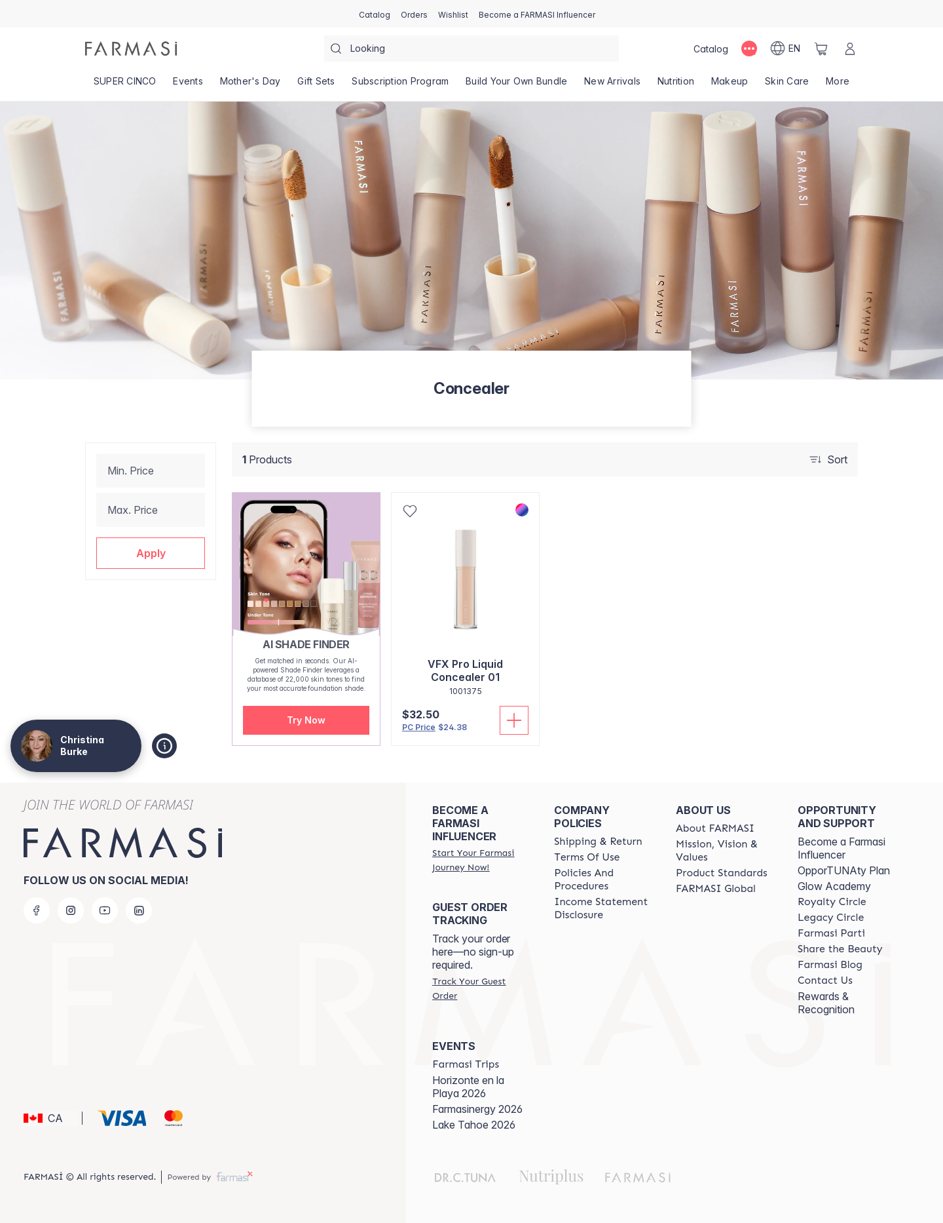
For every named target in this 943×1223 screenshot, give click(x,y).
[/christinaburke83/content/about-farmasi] (715, 828)
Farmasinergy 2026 (477, 1109)
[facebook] (37, 910)
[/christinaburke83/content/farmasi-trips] (465, 1064)
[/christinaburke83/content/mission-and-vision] (725, 851)
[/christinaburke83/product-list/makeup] (729, 85)
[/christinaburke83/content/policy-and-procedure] (603, 879)
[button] (150, 553)
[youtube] (105, 910)
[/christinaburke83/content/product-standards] (721, 873)
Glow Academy (834, 886)
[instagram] (71, 910)
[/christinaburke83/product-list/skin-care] (786, 85)
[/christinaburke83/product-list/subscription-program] (401, 85)
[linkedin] (139, 910)
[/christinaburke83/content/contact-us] (825, 980)
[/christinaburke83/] (131, 48)
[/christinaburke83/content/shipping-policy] (598, 841)
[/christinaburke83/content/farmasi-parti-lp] (831, 933)
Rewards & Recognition (826, 1003)
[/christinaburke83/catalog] (375, 14)
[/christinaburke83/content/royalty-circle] (832, 901)
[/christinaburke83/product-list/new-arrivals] (612, 85)
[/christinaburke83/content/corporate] (716, 888)
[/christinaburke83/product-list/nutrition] (676, 85)
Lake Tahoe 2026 (473, 1124)
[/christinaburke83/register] (414, 14)
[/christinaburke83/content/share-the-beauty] (840, 949)
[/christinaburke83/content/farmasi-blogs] (830, 964)
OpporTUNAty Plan (844, 870)
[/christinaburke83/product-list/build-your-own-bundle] (516, 85)
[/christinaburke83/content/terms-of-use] (586, 857)
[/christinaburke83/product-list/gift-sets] (316, 85)
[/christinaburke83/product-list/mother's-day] (250, 85)
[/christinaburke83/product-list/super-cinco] (125, 85)
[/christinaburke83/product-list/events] (188, 85)
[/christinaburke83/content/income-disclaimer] (603, 908)
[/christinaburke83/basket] (821, 48)
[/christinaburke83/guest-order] (481, 988)
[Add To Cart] (514, 720)
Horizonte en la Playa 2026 (468, 1087)
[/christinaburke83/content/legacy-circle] (831, 917)
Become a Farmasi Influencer (841, 848)
